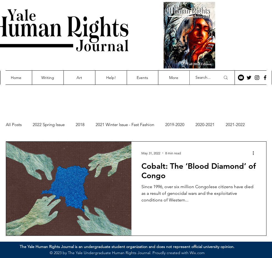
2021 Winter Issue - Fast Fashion (125, 124)
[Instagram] (257, 78)
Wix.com (197, 252)
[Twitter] (249, 78)
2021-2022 (235, 124)
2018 (80, 124)
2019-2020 (174, 124)
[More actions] (255, 153)
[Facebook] (265, 78)
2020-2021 (205, 124)
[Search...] (203, 78)
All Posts (14, 124)
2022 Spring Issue (49, 124)
